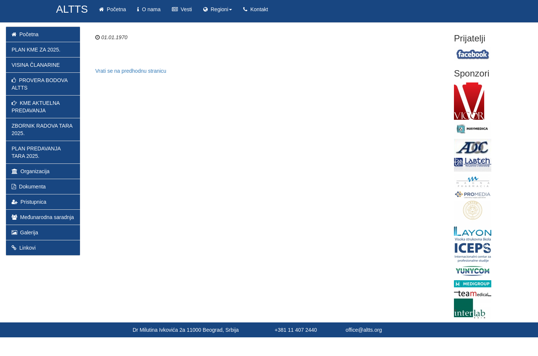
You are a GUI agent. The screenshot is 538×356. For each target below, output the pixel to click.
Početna (112, 9)
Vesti (182, 9)
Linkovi (23, 248)
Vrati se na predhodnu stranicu (130, 71)
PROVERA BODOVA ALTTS (39, 84)
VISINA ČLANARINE (36, 65)
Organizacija (31, 171)
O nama (149, 9)
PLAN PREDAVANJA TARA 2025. (36, 152)
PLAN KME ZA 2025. (36, 50)
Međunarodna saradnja (43, 217)
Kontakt (255, 9)
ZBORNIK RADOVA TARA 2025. (42, 129)
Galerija (25, 232)
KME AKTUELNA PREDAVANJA (35, 106)
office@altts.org (364, 330)
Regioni (217, 9)
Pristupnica (29, 202)
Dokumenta (29, 187)
